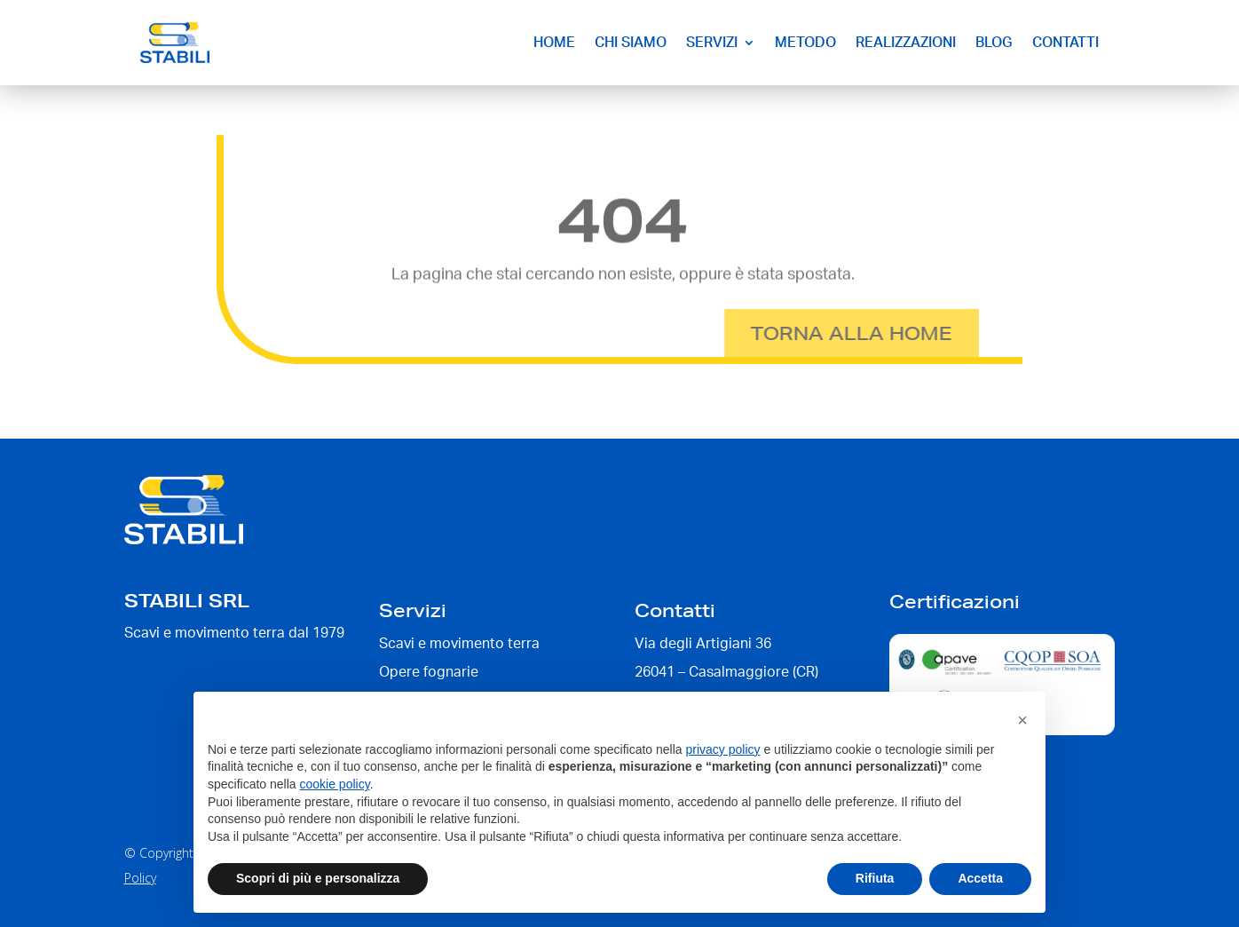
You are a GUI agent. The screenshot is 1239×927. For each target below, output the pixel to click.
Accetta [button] (980, 878)
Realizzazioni (906, 43)
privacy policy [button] (723, 749)
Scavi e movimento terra (459, 644)
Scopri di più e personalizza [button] (317, 878)
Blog (994, 43)
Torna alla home (815, 333)
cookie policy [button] (335, 784)
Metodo (805, 43)
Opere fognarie (428, 672)
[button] (1022, 720)
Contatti (1065, 43)
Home (554, 43)
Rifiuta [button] (875, 878)
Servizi (712, 43)
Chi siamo (631, 43)
